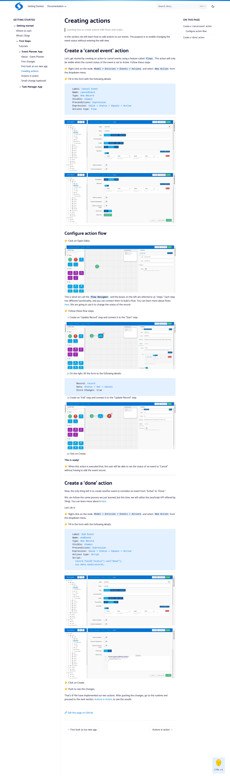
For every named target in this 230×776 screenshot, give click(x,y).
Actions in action (29, 76)
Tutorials (23, 46)
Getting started (25, 26)
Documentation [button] (57, 6)
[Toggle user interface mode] (213, 6)
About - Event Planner (32, 57)
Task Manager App (32, 87)
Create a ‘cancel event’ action (197, 26)
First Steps (25, 41)
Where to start (23, 31)
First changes (28, 61)
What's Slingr (23, 36)
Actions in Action (103, 699)
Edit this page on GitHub (79, 713)
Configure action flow (196, 31)
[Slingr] (18, 6)
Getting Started (35, 6)
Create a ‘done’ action (193, 37)
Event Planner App (32, 52)
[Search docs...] (181, 6)
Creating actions (29, 71)
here (67, 305)
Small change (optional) (33, 81)
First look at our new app (34, 66)
